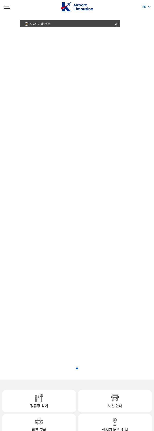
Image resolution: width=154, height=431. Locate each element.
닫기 (116, 24)
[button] (73, 368)
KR (144, 7)
